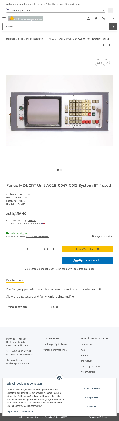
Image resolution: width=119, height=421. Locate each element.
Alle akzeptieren (91, 388)
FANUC (21, 200)
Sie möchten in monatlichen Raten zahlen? (60, 268)
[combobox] (55, 10)
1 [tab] (58, 170)
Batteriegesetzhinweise (93, 366)
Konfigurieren (91, 397)
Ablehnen (91, 406)
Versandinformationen (55, 349)
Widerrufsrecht (88, 371)
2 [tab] (61, 170)
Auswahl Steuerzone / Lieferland (25, 223)
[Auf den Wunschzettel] (106, 62)
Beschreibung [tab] (15, 280)
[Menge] (27, 249)
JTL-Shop (103, 417)
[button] (88, 18)
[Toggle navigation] (4, 17)
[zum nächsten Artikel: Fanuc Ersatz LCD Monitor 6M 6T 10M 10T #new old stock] (109, 45)
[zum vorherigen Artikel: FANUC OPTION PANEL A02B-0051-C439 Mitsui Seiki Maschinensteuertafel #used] (103, 45)
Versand (32, 220)
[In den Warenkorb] (8, 55)
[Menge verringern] (9, 249)
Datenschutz (87, 344)
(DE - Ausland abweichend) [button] (37, 236)
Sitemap (85, 355)
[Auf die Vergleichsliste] (98, 62)
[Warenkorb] (108, 18)
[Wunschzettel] (95, 18)
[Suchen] (56, 26)
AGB (83, 349)
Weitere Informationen (82, 268)
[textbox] (55, 10)
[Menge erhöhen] (53, 249)
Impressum (86, 360)
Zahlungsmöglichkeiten (55, 344)
